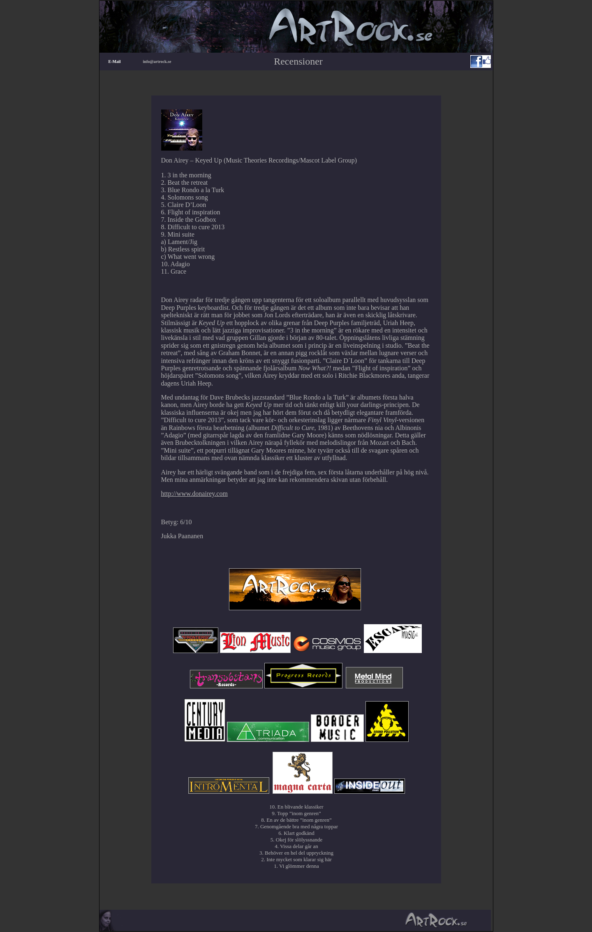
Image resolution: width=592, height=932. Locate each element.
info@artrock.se (157, 61)
